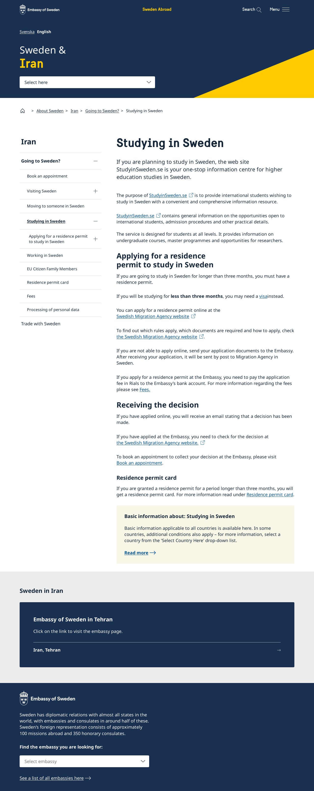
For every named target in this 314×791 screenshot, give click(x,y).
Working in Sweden (45, 255)
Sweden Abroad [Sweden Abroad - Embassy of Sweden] (157, 9)
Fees (31, 296)
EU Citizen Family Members (52, 269)
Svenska (27, 31)
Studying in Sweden (46, 221)
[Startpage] (24, 111)
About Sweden (50, 110)
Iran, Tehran (47, 650)
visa (263, 296)
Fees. (145, 389)
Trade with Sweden (40, 323)
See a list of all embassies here (52, 778)
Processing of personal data (53, 309)
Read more (136, 553)
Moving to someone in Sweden (55, 206)
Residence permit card (48, 282)
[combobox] (87, 82)
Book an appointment (47, 176)
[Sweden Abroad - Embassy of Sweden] (44, 9)
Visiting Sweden (41, 191)
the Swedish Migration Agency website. (157, 442)
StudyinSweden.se (168, 195)
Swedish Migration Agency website (153, 316)
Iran (74, 110)
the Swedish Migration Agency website (157, 336)
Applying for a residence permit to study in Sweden (58, 238)
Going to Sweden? (102, 110)
